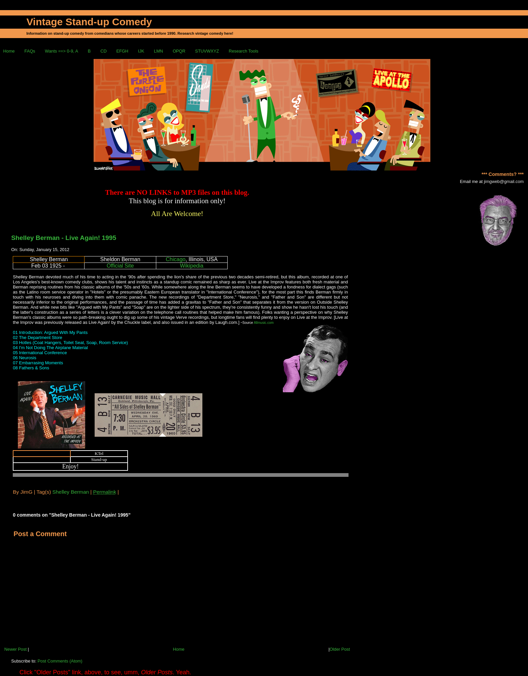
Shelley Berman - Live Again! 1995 (63, 237)
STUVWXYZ (207, 51)
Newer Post (15, 649)
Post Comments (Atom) (60, 661)
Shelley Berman (71, 492)
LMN (158, 51)
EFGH (122, 51)
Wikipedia (191, 266)
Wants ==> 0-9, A (61, 51)
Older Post (340, 649)
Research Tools (243, 51)
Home (9, 51)
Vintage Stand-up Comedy (89, 21)
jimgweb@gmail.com (504, 181)
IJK (141, 51)
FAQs (30, 51)
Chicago (176, 259)
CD (103, 51)
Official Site (120, 266)
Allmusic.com (264, 323)
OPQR (179, 51)
